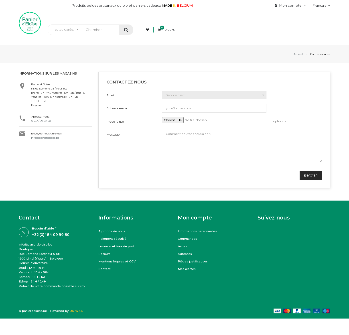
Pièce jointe (115, 121)
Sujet (110, 95)
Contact (105, 269)
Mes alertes (188, 269)
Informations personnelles (201, 231)
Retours (105, 254)
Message (113, 134)
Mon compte (195, 218)
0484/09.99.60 (41, 120)
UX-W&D (84, 321)
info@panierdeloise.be (45, 137)
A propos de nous (114, 231)
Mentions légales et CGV (119, 261)
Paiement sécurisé (114, 238)
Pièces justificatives (194, 261)
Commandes (189, 238)
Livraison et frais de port (118, 246)
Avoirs (183, 246)
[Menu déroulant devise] (320, 5)
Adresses (186, 254)
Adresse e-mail (117, 108)
